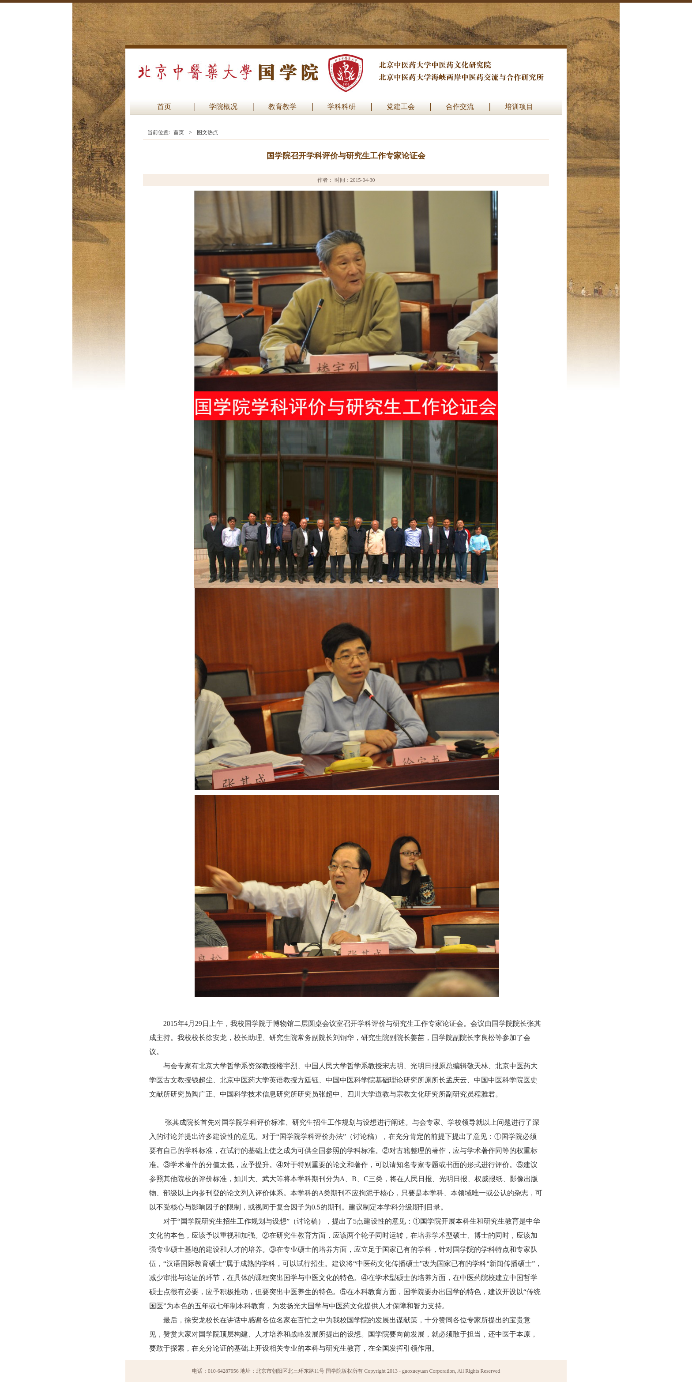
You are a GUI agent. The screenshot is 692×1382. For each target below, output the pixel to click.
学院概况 (223, 106)
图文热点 (207, 132)
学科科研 (341, 106)
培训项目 (519, 106)
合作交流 (460, 106)
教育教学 (282, 106)
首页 (164, 106)
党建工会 (401, 106)
